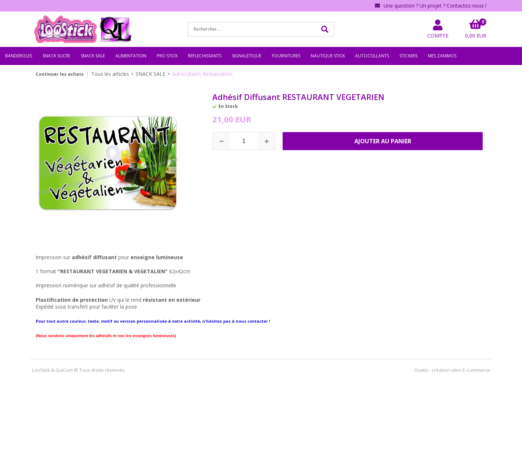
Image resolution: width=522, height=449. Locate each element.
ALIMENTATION (130, 56)
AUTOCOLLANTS (372, 56)
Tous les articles (110, 73)
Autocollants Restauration (202, 73)
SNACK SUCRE (56, 56)
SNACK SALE (93, 56)
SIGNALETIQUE (246, 56)
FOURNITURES (286, 56)
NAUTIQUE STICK (328, 56)
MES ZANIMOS (442, 56)
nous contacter (252, 321)
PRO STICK (167, 56)
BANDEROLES (18, 56)
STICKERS (408, 56)
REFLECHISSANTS (204, 56)
